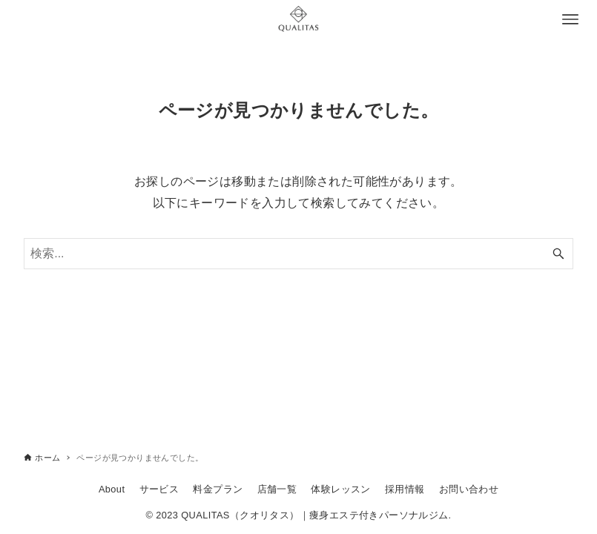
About (112, 489)
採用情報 (405, 489)
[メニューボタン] (570, 19)
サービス (159, 489)
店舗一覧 (277, 489)
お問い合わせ (468, 489)
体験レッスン (340, 489)
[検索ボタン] (558, 253)
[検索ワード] (298, 253)
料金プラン (218, 489)
